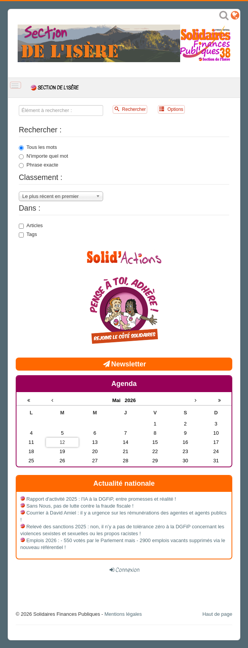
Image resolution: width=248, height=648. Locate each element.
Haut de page (217, 614)
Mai (118, 400)
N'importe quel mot (43, 156)
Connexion (127, 569)
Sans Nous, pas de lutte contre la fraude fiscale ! (80, 506)
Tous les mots (38, 147)
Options (171, 109)
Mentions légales (123, 614)
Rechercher (130, 109)
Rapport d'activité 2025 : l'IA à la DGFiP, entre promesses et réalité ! (101, 499)
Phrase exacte (38, 165)
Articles (31, 226)
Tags (28, 234)
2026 (130, 400)
